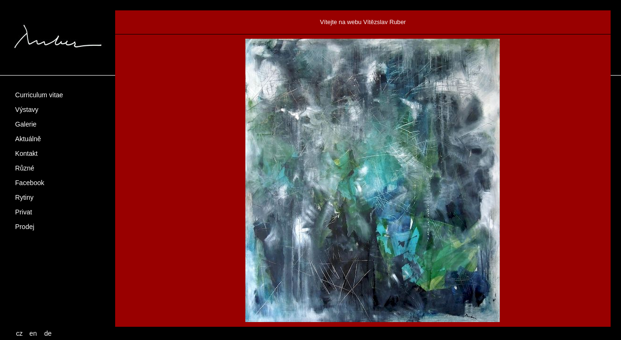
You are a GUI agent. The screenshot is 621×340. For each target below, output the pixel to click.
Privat (23, 212)
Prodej (24, 226)
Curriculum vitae (39, 95)
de (48, 333)
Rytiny (24, 197)
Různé (24, 168)
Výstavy (26, 109)
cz (19, 333)
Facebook (29, 183)
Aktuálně (28, 139)
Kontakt (26, 153)
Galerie (25, 124)
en (33, 333)
